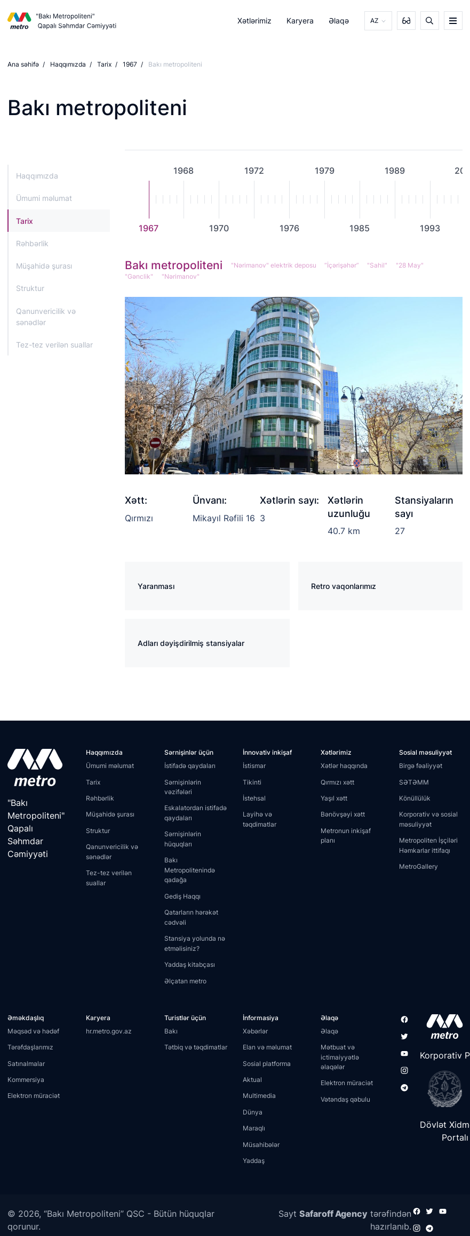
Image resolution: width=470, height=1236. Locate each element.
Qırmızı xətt (337, 782)
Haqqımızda (68, 64)
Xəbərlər (255, 1031)
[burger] (453, 20)
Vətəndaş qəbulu (345, 1099)
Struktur (30, 288)
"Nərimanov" (180, 276)
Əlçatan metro (185, 981)
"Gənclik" (139, 276)
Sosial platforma (267, 1064)
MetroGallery (418, 866)
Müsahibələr (261, 1145)
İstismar (254, 766)
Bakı (171, 1031)
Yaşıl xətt (334, 798)
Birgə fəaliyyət (420, 766)
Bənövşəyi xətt (343, 814)
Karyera (300, 20)
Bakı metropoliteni (173, 265)
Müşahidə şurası (44, 265)
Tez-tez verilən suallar (54, 344)
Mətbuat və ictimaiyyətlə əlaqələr (340, 1057)
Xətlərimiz (254, 20)
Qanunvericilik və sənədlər (46, 316)
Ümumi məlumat (44, 198)
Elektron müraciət (33, 1096)
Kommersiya (25, 1080)
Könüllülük (415, 798)
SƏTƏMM (414, 782)
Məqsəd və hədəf (33, 1031)
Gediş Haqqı (182, 896)
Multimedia (259, 1096)
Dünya (252, 1112)
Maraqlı (254, 1128)
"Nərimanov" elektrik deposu (273, 265)
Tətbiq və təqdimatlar (195, 1047)
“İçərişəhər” (341, 265)
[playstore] (441, 1089)
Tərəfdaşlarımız (30, 1047)
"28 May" (409, 265)
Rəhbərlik (32, 243)
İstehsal (254, 798)
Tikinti (252, 782)
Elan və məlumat (267, 1047)
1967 (130, 64)
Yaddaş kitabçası (189, 964)
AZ (374, 21)
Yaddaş (254, 1161)
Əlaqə (339, 20)
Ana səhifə (23, 64)
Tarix (104, 64)
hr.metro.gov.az (109, 1031)
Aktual (252, 1080)
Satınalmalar (26, 1064)
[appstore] (441, 1026)
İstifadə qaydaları (190, 766)
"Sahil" (377, 265)
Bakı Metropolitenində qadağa (189, 870)
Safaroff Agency (333, 1213)
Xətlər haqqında (344, 766)
